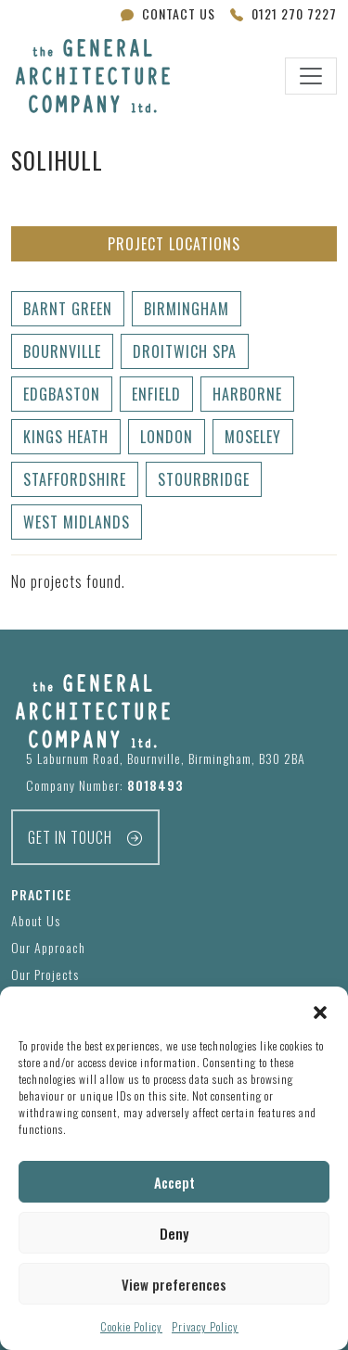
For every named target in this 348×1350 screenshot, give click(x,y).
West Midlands (76, 522)
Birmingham (186, 309)
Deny (174, 1233)
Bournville (62, 351)
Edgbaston (61, 394)
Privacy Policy (205, 1326)
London (166, 437)
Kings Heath (66, 437)
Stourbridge (204, 479)
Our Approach (48, 947)
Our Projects (45, 974)
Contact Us (168, 13)
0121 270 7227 (283, 13)
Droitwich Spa (185, 351)
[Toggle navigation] (311, 76)
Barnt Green (67, 309)
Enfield (156, 394)
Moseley (253, 437)
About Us (35, 920)
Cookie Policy (131, 1326)
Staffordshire (74, 479)
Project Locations (174, 244)
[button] (320, 1009)
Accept (174, 1182)
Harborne (247, 394)
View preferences (174, 1284)
